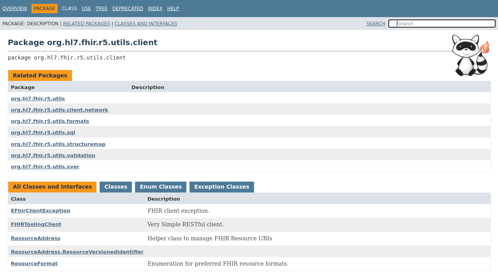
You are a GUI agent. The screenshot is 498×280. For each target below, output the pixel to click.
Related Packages (86, 23)
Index (155, 8)
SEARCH (376, 23)
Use (86, 8)
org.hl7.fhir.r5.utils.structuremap (58, 144)
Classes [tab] (115, 187)
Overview (14, 8)
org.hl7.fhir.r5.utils (38, 99)
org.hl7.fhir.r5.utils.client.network (59, 110)
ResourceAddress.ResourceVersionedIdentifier (77, 252)
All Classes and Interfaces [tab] (52, 187)
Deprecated (128, 8)
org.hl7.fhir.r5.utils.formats (50, 121)
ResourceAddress (35, 238)
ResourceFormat (34, 263)
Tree (102, 8)
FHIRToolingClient (36, 224)
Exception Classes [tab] (221, 187)
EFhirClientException (40, 211)
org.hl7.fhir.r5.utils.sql (43, 132)
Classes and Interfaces (146, 23)
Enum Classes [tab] (161, 187)
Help (173, 8)
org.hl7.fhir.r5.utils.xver (45, 167)
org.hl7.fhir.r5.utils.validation (53, 155)
